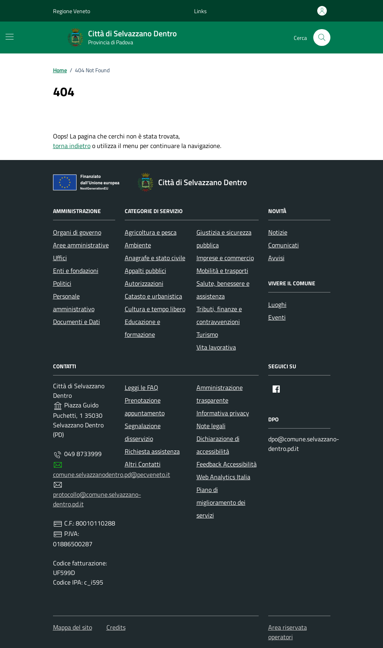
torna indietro (71, 145)
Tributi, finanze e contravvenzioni (219, 315)
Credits (116, 627)
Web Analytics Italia (223, 477)
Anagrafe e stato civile (155, 258)
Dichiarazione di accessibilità (218, 445)
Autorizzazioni (144, 283)
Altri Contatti (143, 464)
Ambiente (138, 245)
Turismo (207, 334)
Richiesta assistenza (152, 451)
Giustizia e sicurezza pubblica (223, 238)
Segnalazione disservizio (143, 432)
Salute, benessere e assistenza (222, 290)
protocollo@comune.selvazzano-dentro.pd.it (97, 499)
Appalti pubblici (145, 270)
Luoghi (277, 304)
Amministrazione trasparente (219, 394)
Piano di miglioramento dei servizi (221, 502)
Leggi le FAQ (141, 387)
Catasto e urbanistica (153, 296)
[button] (200, 11)
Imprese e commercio (225, 258)
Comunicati (283, 245)
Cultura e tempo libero (155, 309)
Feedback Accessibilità (226, 464)
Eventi (277, 317)
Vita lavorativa (216, 347)
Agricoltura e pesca (151, 232)
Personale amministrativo (73, 302)
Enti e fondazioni (75, 270)
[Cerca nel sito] (321, 37)
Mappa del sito (72, 627)
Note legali (211, 426)
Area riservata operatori (287, 632)
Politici (62, 283)
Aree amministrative (81, 245)
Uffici (60, 258)
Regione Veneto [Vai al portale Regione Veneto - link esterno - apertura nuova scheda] (71, 11)
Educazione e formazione (142, 328)
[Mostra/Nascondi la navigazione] (9, 36)
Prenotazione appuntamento (145, 406)
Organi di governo (77, 232)
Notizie (277, 232)
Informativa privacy (222, 413)
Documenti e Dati (76, 321)
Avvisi (276, 258)
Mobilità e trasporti (222, 270)
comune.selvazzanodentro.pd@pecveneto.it (111, 474)
